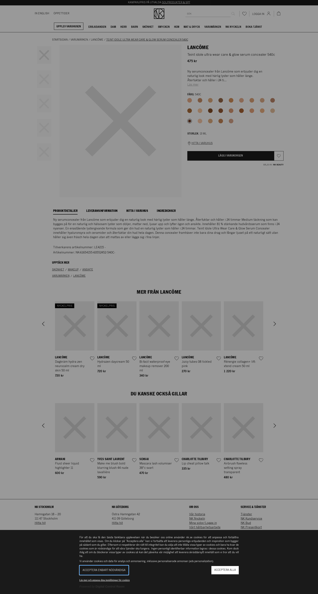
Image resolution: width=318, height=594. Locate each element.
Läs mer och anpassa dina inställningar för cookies (104, 580)
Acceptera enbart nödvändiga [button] (104, 570)
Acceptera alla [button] (225, 570)
